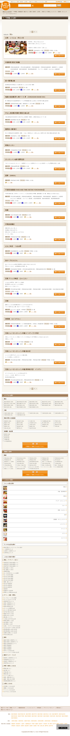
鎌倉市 (5, 422)
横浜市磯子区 (20, 403)
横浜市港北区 (45, 403)
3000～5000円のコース (9, 603)
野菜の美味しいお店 (9, 620)
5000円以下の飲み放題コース (11, 566)
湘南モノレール (7, 468)
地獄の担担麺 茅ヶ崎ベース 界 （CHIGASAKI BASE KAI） (25, 97)
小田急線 (57, 463)
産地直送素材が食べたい (10, 680)
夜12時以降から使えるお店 (10, 631)
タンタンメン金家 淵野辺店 (14, 159)
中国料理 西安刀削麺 (12, 62)
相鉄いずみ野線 (45, 465)
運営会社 (58, 707)
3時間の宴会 (7, 571)
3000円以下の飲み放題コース (11, 562)
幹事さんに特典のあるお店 (10, 592)
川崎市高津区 (45, 413)
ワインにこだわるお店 (9, 690)
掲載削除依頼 (21, 707)
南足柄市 (19, 426)
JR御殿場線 (6, 459)
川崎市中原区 (33, 413)
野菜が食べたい (7, 668)
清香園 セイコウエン (13, 319)
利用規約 (39, 707)
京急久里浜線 (45, 463)
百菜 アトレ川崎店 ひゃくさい (16, 278)
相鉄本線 (31, 465)
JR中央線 (57, 459)
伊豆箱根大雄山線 (33, 468)
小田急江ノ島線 (20, 465)
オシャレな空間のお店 (9, 608)
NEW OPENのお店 (8, 606)
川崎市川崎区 (7, 413)
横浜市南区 (57, 401)
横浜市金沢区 (33, 403)
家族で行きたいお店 (9, 613)
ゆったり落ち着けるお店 (10, 610)
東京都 (6, 436)
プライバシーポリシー (48, 707)
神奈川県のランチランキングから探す (13, 547)
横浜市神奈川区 (20, 401)
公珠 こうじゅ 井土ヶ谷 (14, 38)
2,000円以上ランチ (8, 552)
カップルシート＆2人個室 (10, 598)
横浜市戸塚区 (58, 403)
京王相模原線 (57, 461)
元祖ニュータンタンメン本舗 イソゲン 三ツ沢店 (22, 333)
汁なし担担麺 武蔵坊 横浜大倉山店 (17, 113)
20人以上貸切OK (8, 585)
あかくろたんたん (11, 260)
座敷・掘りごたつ (8, 582)
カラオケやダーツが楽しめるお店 (12, 627)
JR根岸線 (31, 458)
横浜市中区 (44, 401)
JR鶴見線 (44, 458)
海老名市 (57, 424)
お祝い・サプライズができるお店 (12, 626)
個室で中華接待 (7, 647)
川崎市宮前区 (7, 414)
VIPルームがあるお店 (9, 650)
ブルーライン (7, 466)
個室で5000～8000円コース (10, 640)
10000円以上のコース (9, 659)
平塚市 (56, 421)
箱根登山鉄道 (19, 468)
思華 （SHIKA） (11, 175)
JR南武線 (19, 459)
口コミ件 (57, 53)
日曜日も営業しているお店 (10, 632)
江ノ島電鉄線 (57, 466)
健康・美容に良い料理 (9, 679)
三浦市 (31, 421)
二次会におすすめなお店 (10, 619)
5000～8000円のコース (9, 604)
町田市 (6, 434)
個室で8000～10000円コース (11, 641)
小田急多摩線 (7, 465)
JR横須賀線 (6, 458)
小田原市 (32, 422)
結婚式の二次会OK (8, 590)
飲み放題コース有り (9, 568)
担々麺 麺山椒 (10, 81)
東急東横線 (19, 461)
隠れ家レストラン (8, 617)
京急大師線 (19, 463)
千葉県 (6, 439)
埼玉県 (6, 437)
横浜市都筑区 (33, 407)
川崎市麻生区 (20, 414)
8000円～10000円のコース (10, 658)
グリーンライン (20, 466)
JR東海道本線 (58, 458)
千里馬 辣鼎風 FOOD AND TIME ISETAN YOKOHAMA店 (24, 190)
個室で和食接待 (7, 645)
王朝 (6, 301)
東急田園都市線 (33, 461)
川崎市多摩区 (58, 413)
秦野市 (5, 424)
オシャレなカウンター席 (10, 599)
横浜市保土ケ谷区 (8, 403)
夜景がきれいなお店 (9, 615)
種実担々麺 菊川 (10, 129)
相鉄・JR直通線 (58, 465)
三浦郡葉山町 (45, 421)
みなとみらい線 (33, 466)
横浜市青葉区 (20, 407)
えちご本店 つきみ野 (13, 246)
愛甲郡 (18, 428)
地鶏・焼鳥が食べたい (9, 677)
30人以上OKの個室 (8, 580)
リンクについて (31, 707)
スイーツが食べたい (9, 675)
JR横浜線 (31, 459)
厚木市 (18, 424)
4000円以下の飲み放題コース (11, 564)
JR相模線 (44, 459)
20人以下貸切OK (8, 583)
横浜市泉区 (6, 407)
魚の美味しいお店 (8, 622)
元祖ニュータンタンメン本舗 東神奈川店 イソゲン (23, 369)
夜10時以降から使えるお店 (10, 629)
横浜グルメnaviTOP (7, 11)
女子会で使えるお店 (9, 611)
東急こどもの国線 (46, 461)
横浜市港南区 (7, 405)
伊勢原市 (44, 424)
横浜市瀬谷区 (45, 405)
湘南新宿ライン (7, 461)
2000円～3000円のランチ (10, 661)
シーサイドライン (46, 466)
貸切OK (5, 589)
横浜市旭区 (19, 405)
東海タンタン (9, 145)
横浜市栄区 (57, 405)
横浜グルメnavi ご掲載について (8, 707)
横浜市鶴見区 (7, 401)
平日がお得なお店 (8, 634)
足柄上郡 (6, 428)
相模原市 (6, 421)
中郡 (56, 426)
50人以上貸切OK (8, 587)
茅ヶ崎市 (44, 422)
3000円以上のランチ (9, 663)
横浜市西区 (32, 401)
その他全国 (7, 441)
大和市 (31, 424)
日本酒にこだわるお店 (9, 686)
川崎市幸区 (19, 413)
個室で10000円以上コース (10, 643)
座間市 (5, 426)
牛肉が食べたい (7, 672)
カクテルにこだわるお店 (10, 691)
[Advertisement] (35, 26)
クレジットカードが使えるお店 (11, 652)
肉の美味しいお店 (8, 624)
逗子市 (56, 422)
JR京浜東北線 (20, 458)
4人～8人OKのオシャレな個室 (11, 573)
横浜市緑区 (32, 405)
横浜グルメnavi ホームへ (7, 709)
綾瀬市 (31, 426)
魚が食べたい (7, 670)
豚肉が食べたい (7, 673)
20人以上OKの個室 (8, 578)
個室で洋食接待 (7, 649)
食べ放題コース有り (9, 569)
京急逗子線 (32, 463)
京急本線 (6, 463)
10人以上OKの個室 (8, 576)
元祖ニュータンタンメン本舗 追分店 (17, 351)
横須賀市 (19, 421)
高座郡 (43, 426)
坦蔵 (6, 210)
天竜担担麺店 (9, 224)
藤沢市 (18, 422)
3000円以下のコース (9, 601)
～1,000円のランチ (8, 549)
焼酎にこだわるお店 (9, 688)
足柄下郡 (32, 428)
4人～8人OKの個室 (8, 574)
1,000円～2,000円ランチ (10, 551)
